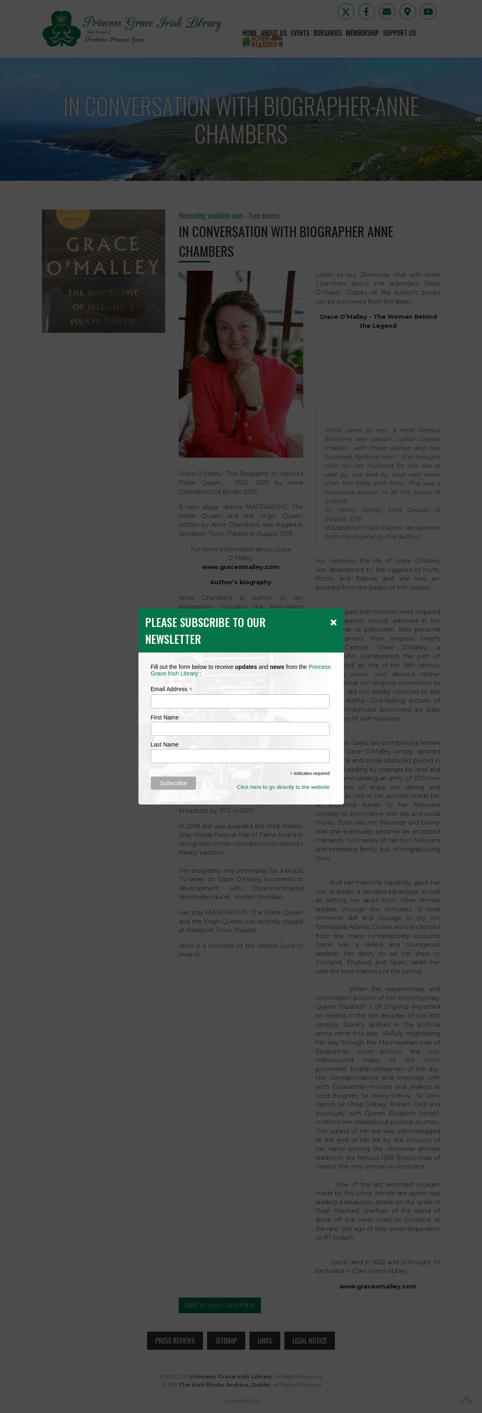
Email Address (172, 689)
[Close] (333, 622)
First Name (165, 717)
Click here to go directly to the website (283, 787)
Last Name (165, 744)
